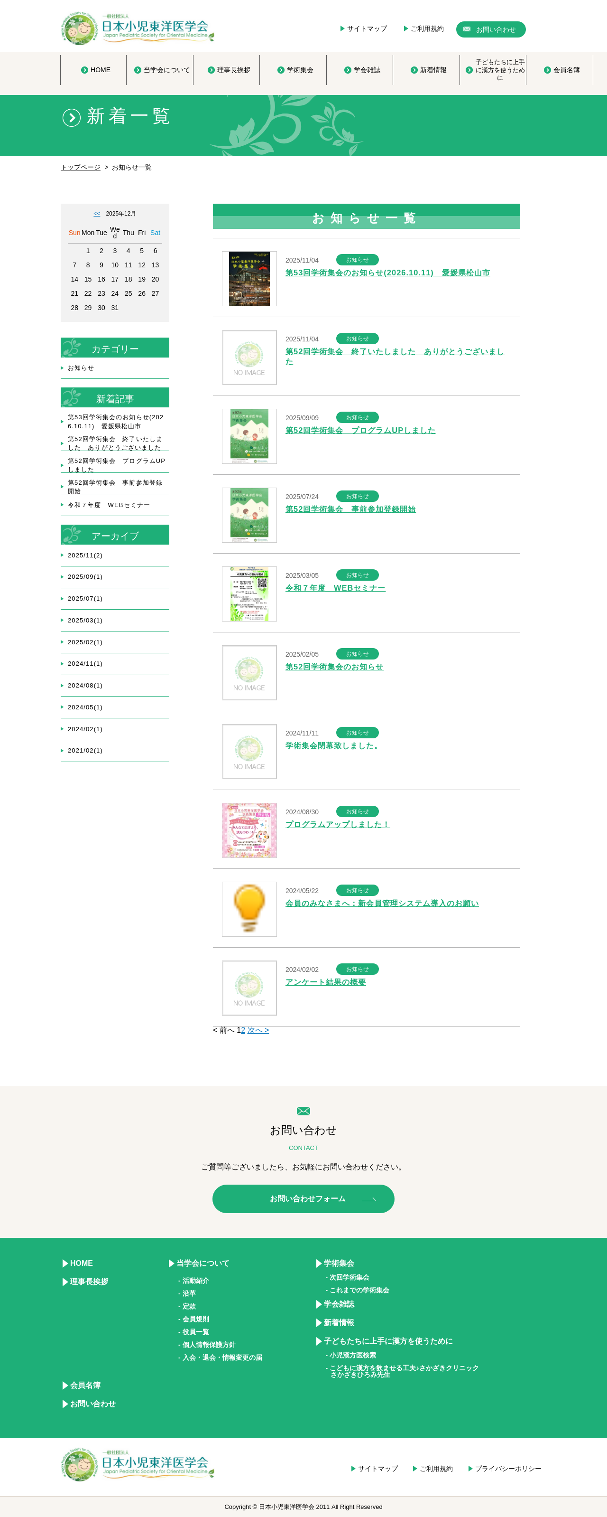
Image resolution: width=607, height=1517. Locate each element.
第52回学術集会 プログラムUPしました (364, 430)
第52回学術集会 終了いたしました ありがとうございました (115, 443)
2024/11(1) (85, 663)
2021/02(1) (85, 750)
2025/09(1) (85, 576)
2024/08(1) (85, 685)
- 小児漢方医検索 (351, 1355)
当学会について (203, 1263)
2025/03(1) (85, 620)
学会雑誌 (339, 1304)
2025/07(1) (85, 598)
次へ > (258, 1030)
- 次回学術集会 (348, 1277)
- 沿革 (187, 1293)
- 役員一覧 (193, 1332)
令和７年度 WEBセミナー (338, 588)
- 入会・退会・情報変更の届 (220, 1357)
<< (96, 213)
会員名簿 (85, 1385)
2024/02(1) (85, 729)
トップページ (81, 167)
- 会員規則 (193, 1319)
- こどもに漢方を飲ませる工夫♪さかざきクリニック (402, 1371)
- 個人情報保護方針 (207, 1344)
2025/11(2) (85, 555)
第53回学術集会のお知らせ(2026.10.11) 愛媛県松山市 (392, 272)
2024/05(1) (85, 707)
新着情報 (339, 1323)
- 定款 (187, 1306)
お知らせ (81, 367)
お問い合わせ (93, 1404)
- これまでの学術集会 (358, 1290)
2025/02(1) (85, 642)
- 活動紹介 (193, 1280)
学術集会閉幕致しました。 (336, 745)
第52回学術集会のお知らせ (337, 666)
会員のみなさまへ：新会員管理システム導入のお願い (387, 903)
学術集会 (339, 1263)
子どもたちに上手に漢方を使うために (388, 1341)
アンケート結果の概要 (328, 982)
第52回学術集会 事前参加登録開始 (354, 509)
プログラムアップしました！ (340, 824)
